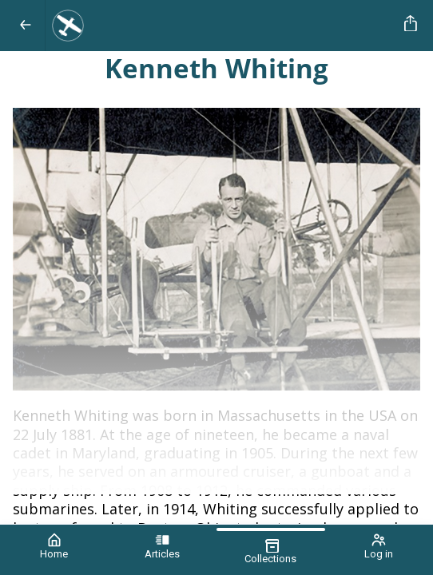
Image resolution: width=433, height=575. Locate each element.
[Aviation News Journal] (221, 25)
